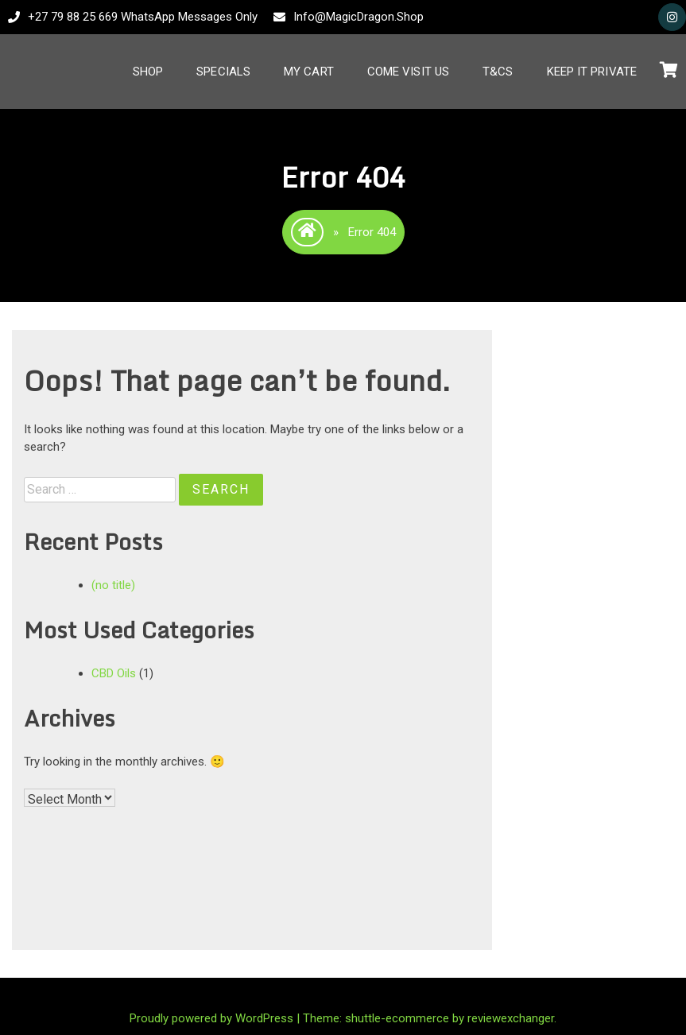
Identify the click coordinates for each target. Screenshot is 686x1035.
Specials (223, 71)
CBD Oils (113, 673)
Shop (148, 71)
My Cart (309, 71)
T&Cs (498, 71)
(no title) (113, 585)
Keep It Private (592, 71)
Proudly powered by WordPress (213, 1018)
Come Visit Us (408, 71)
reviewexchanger (510, 1018)
